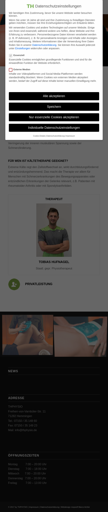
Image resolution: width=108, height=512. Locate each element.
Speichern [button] (54, 103)
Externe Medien (21, 66)
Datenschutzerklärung (44, 41)
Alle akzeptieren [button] (54, 92)
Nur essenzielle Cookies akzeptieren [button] (54, 113)
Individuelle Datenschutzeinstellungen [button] (54, 124)
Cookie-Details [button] (39, 132)
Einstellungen (22, 45)
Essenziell (18, 52)
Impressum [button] (70, 132)
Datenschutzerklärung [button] (55, 132)
